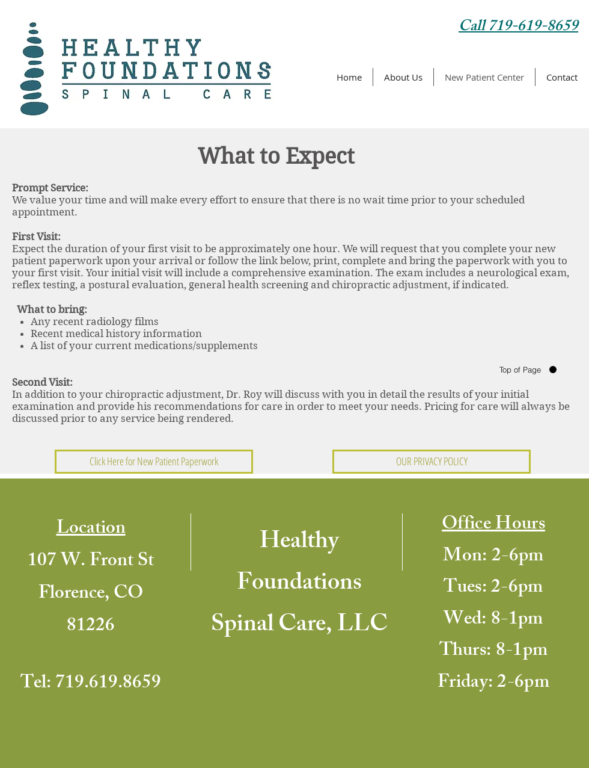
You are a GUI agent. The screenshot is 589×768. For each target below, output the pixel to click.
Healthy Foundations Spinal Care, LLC (299, 584)
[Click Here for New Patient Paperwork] (154, 462)
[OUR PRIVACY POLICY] (431, 462)
